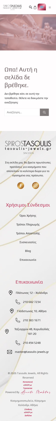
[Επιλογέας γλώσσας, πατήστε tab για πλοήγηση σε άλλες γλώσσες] (42, 7)
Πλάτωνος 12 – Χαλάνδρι (32, 292)
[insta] (35, 185)
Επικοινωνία (28, 259)
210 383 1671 (32, 320)
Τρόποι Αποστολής (28, 233)
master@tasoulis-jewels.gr (32, 351)
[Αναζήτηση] (44, 112)
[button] (31, 7)
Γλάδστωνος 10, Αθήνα (32, 311)
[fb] (20, 185)
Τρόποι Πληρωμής (28, 224)
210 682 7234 (32, 302)
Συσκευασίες (28, 242)
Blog (28, 250)
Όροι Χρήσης (28, 215)
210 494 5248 (32, 342)
